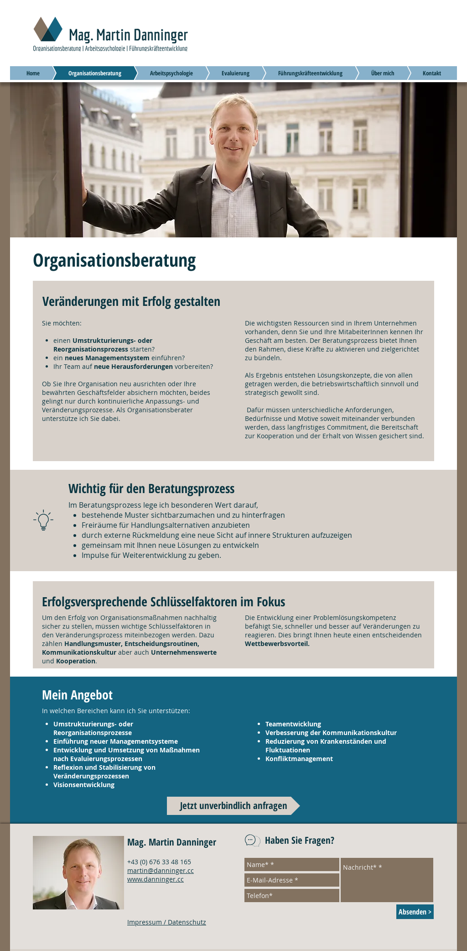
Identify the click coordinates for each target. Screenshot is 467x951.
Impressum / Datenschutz (166, 922)
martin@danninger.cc (160, 870)
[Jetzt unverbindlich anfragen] (233, 806)
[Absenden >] (415, 911)
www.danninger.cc (155, 879)
